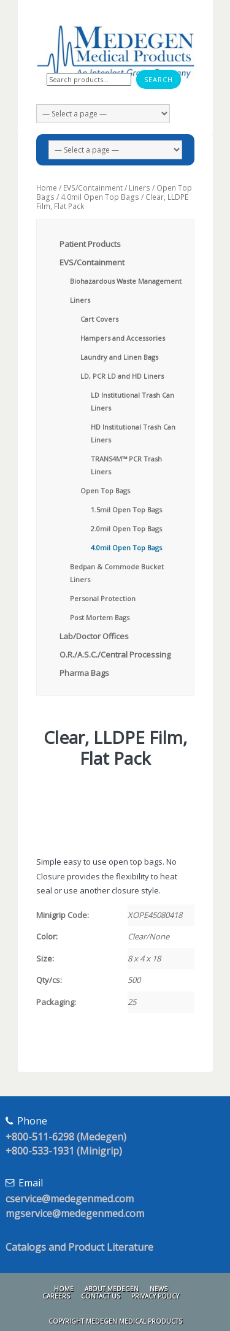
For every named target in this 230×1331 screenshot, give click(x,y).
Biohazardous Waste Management (126, 281)
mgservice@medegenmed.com (75, 1213)
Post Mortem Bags (99, 617)
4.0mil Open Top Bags (100, 197)
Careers (56, 1296)
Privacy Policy (155, 1296)
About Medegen (112, 1288)
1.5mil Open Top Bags (126, 509)
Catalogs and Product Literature (79, 1247)
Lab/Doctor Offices (94, 636)
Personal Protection (103, 598)
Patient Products (90, 243)
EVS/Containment (93, 188)
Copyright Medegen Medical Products (115, 1321)
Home (46, 188)
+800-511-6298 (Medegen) (66, 1136)
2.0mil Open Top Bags (126, 528)
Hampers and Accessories (122, 338)
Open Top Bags (105, 490)
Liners (139, 188)
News (158, 1288)
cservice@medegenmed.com (70, 1198)
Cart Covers (99, 319)
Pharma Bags (84, 672)
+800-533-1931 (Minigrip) (64, 1151)
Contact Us (100, 1296)
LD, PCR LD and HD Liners (122, 376)
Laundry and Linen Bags (119, 357)
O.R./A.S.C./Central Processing (115, 654)
